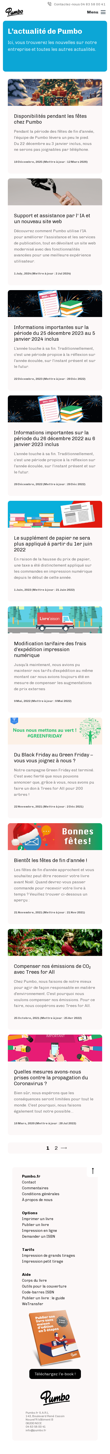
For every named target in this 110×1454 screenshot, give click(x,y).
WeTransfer (32, 1304)
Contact (29, 1182)
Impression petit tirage (42, 1261)
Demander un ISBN (38, 1236)
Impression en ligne (39, 1230)
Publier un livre (35, 1225)
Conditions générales (40, 1194)
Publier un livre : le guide (43, 1298)
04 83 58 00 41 (36, 1426)
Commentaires (35, 1188)
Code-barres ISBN (38, 1292)
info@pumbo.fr (36, 1430)
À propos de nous (37, 1200)
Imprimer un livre (37, 1219)
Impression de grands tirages (48, 1255)
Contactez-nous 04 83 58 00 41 (80, 4)
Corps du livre (34, 1280)
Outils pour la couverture (44, 1286)
